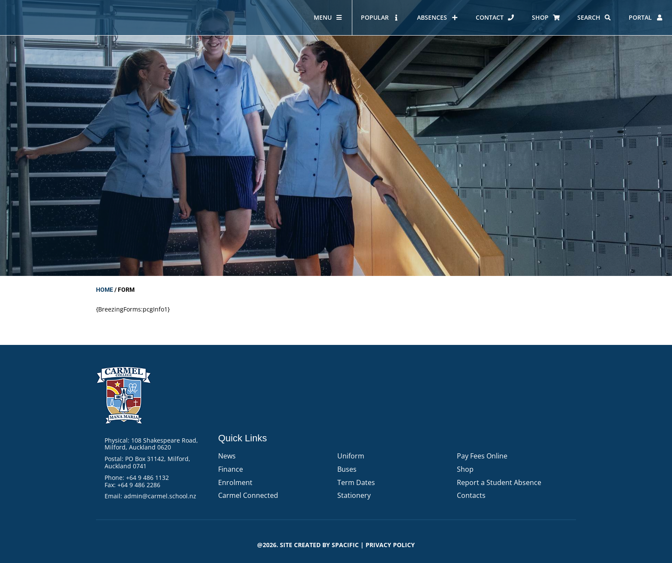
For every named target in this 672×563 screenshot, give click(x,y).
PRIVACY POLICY (390, 545)
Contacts (471, 495)
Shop (465, 469)
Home (104, 289)
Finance (230, 469)
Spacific (345, 545)
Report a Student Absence (499, 482)
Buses (347, 469)
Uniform (350, 456)
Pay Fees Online (482, 456)
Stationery (354, 495)
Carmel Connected (248, 495)
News (227, 456)
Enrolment (235, 482)
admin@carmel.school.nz (160, 496)
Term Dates (356, 482)
